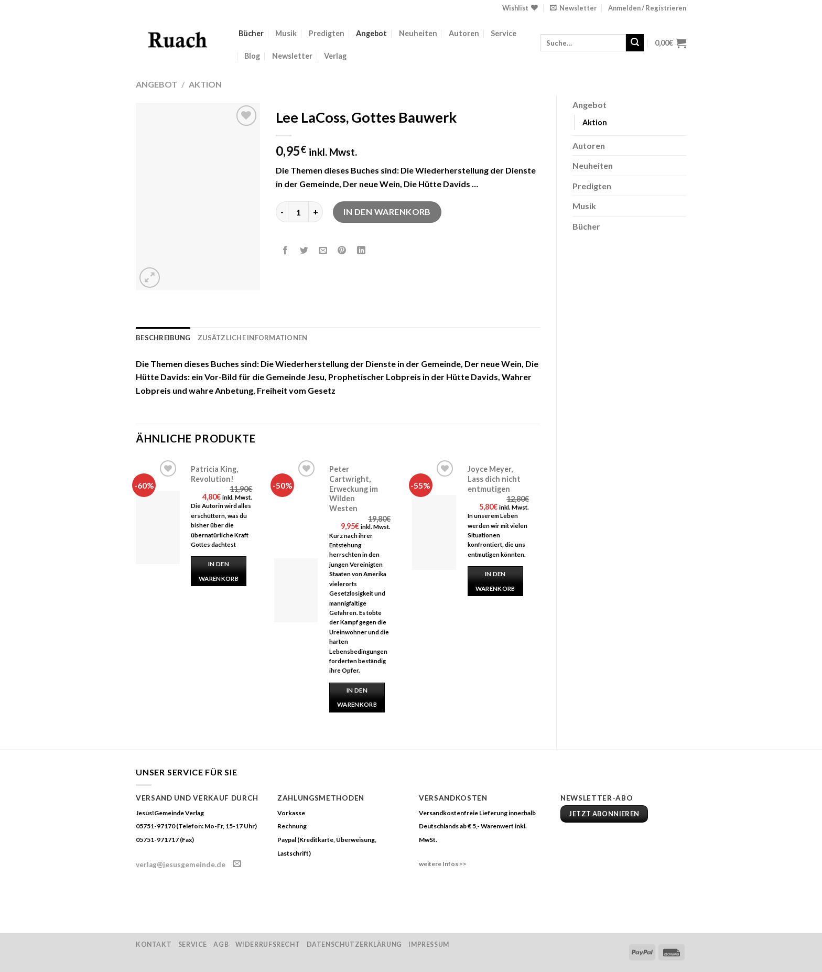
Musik (286, 33)
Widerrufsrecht (267, 944)
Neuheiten (418, 33)
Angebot (371, 33)
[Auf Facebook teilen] (285, 251)
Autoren (464, 33)
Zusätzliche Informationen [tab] (252, 337)
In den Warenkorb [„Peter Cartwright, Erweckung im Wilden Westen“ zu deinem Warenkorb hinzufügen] (357, 697)
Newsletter (292, 55)
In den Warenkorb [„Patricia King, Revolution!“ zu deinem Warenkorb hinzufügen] (219, 571)
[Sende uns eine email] (237, 864)
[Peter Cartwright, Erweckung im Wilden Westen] (296, 590)
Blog (252, 55)
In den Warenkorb (387, 212)
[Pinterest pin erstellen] (342, 251)
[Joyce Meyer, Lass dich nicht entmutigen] (434, 532)
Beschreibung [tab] (163, 337)
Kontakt (153, 944)
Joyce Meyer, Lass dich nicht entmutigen (494, 479)
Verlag (335, 55)
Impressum (428, 944)
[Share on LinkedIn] (361, 251)
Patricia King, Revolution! (214, 474)
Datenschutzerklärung (354, 944)
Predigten (326, 33)
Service (503, 33)
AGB (221, 944)
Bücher (251, 33)
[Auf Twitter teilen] (304, 251)
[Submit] (635, 43)
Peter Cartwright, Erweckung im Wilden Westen (353, 489)
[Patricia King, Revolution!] (158, 527)
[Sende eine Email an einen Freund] (323, 251)
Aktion (205, 84)
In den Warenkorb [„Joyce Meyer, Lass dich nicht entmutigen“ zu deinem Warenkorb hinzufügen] (495, 581)
